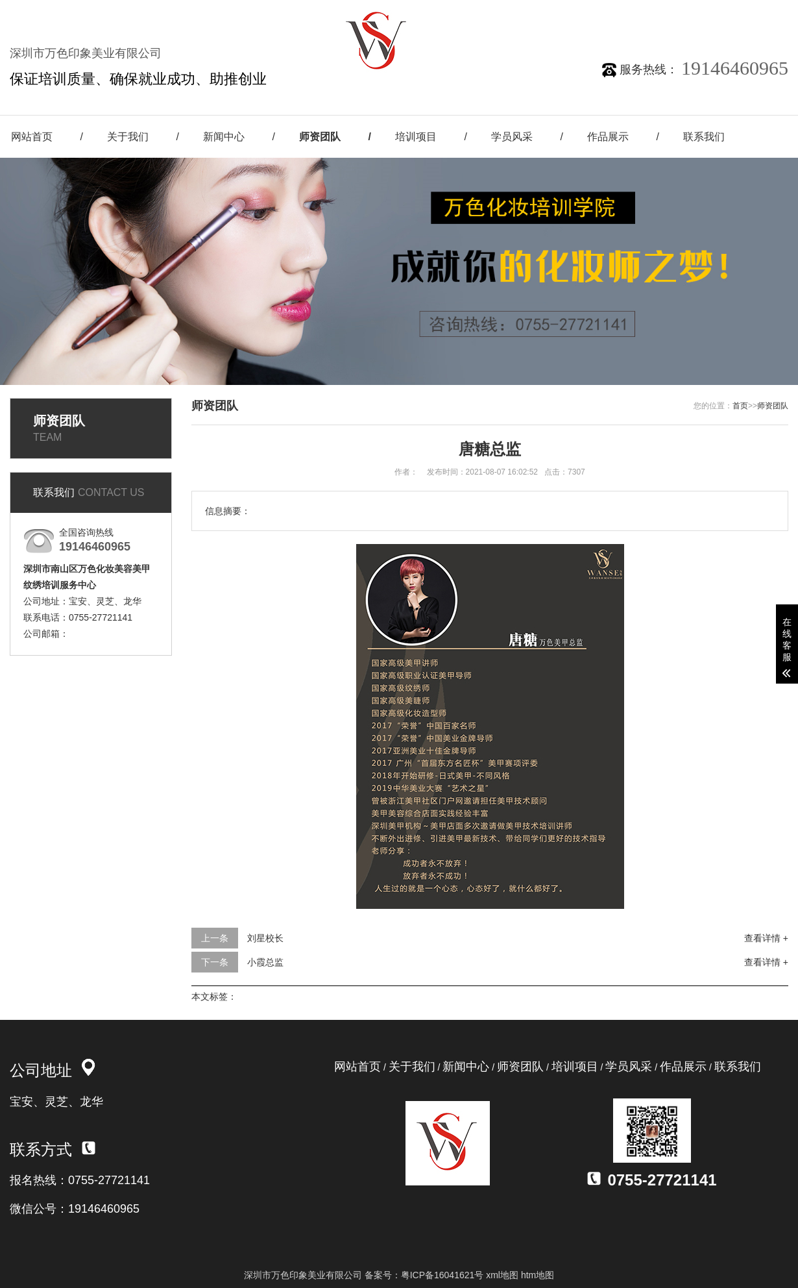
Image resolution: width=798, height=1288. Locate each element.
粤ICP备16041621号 (442, 1275)
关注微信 (531, 12)
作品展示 (608, 136)
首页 (740, 405)
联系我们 (704, 136)
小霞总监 (265, 962)
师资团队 (320, 136)
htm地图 (537, 1275)
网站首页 (357, 1066)
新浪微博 (607, 12)
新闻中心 (224, 136)
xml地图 (502, 1275)
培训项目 (416, 136)
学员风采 (512, 136)
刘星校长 (265, 938)
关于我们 (128, 136)
